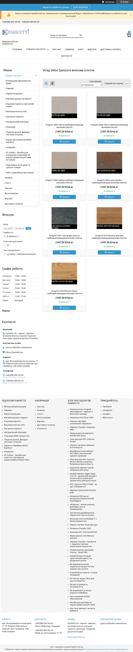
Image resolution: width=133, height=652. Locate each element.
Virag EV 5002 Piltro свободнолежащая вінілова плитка (109, 126)
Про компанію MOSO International (80, 597)
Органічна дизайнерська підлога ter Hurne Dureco (82, 514)
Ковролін (10, 147)
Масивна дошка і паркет (16, 417)
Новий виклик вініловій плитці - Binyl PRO (81, 551)
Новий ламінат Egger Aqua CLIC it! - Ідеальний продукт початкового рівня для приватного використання (83, 477)
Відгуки (92, 49)
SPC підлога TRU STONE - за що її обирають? (83, 485)
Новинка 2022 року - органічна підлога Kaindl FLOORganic (82, 498)
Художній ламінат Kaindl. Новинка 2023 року (82, 468)
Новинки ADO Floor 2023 (82, 417)
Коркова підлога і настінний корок (20, 105)
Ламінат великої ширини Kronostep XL (82, 446)
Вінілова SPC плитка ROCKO (83, 532)
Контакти (66, 56)
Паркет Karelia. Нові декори (83, 525)
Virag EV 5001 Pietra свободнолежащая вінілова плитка (64, 126)
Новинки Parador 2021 (80, 528)
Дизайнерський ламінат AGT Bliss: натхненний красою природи (82, 453)
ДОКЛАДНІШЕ (80, 7)
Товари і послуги (35, 49)
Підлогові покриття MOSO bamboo (19, 141)
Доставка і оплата (110, 49)
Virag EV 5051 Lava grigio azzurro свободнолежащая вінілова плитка (64, 236)
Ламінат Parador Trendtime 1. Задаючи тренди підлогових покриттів (83, 544)
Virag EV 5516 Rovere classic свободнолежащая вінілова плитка (64, 292)
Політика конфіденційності (117, 649)
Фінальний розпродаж (15, 406)
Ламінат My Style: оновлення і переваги (80, 422)
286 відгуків (109, 2)
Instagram (107, 410)
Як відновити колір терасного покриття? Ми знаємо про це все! (82, 566)
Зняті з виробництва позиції (20, 172)
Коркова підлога (12, 421)
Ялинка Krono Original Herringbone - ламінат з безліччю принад (81, 411)
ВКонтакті (108, 417)
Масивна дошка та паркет (18, 99)
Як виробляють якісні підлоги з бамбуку (80, 591)
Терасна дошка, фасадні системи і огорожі (16, 440)
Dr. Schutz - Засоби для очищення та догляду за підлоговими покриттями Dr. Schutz (18, 156)
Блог (80, 49)
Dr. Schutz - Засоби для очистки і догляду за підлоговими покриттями (16, 457)
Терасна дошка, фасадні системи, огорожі (18, 133)
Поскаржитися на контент (94, 649)
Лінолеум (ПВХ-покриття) (16, 436)
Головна (17, 49)
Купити (65, 141)
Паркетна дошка (14, 93)
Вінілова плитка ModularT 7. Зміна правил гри (83, 520)
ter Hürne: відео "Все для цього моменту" (82, 579)
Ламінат (10, 88)
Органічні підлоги (15, 116)
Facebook (107, 406)
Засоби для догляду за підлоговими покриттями (82, 603)
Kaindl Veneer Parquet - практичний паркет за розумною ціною (81, 558)
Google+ (107, 414)
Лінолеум (10, 127)
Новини (69, 49)
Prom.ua (80, 647)
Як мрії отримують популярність (79, 585)
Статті (8, 183)
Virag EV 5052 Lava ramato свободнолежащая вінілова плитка (109, 181)
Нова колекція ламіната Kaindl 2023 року (82, 434)
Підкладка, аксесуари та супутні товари (18, 166)
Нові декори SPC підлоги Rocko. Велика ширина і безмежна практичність (82, 461)
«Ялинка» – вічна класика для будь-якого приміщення (82, 506)
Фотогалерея (11, 193)
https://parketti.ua (14, 352)
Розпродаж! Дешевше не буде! (18, 82)
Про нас (56, 49)
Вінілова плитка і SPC (16, 111)
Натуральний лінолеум (17, 122)
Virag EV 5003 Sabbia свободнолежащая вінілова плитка (64, 181)
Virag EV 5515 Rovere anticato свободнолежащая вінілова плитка (109, 236)
